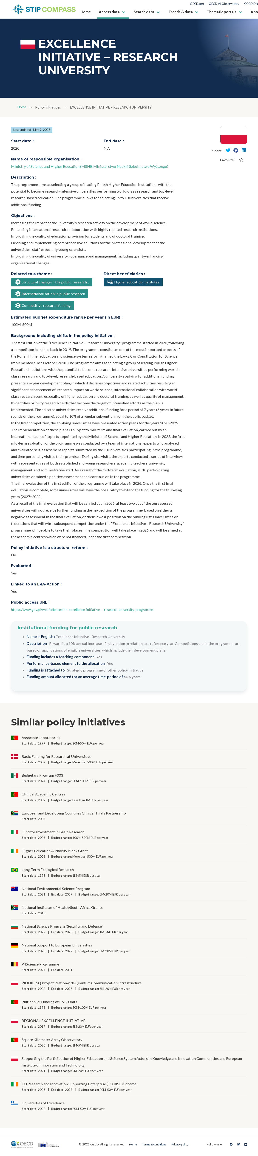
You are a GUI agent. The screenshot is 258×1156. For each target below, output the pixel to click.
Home (22, 107)
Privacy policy (180, 1146)
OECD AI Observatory (224, 3)
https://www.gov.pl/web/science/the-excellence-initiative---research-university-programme (87, 611)
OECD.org (197, 3)
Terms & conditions (153, 1146)
